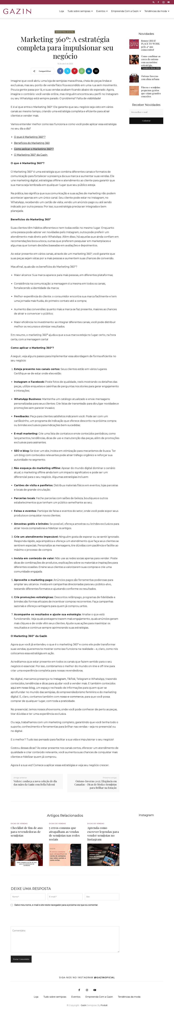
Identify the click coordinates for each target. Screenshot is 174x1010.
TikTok (71, 678)
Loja (61, 11)
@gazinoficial (104, 977)
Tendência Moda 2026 (151, 68)
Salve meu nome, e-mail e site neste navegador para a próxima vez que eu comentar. (56, 905)
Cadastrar (146, 120)
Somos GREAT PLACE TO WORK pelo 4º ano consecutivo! (150, 45)
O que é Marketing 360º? (29, 136)
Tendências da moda (156, 11)
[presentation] (34, 916)
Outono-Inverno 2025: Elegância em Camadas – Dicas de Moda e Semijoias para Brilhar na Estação (95, 784)
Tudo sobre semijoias (80, 11)
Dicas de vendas (19, 823)
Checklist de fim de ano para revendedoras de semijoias (27, 831)
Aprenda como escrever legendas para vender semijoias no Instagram (103, 833)
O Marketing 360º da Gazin (31, 154)
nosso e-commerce (72, 696)
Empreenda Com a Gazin (126, 11)
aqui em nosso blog (23, 687)
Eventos (102, 11)
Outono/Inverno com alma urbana (150, 78)
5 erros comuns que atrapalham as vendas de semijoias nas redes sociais (64, 833)
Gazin (43, 636)
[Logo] (17, 11)
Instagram (59, 678)
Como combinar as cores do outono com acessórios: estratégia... (150, 61)
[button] (153, 2)
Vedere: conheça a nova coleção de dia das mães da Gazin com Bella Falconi (35, 783)
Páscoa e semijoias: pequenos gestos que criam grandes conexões (151, 92)
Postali (104, 1005)
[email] (146, 112)
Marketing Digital (65, 31)
